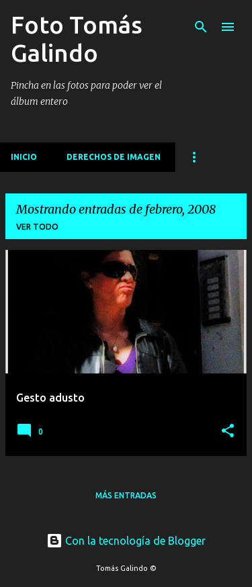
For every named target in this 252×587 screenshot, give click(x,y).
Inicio (24, 156)
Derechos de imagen (114, 156)
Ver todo (37, 226)
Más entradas (126, 495)
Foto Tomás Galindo (76, 38)
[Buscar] (201, 27)
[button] (228, 431)
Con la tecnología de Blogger (126, 541)
